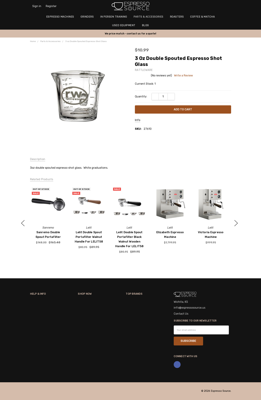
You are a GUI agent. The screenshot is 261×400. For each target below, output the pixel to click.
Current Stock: (145, 83)
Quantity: (141, 96)
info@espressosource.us (189, 307)
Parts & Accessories (148, 16)
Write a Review (183, 75)
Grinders (87, 16)
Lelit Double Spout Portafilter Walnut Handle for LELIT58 (89, 236)
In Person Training (113, 16)
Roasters (177, 16)
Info (137, 120)
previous (22, 223)
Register (51, 6)
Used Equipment (123, 25)
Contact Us (181, 313)
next (236, 223)
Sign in (36, 6)
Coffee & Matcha (202, 16)
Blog (145, 25)
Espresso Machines (60, 16)
